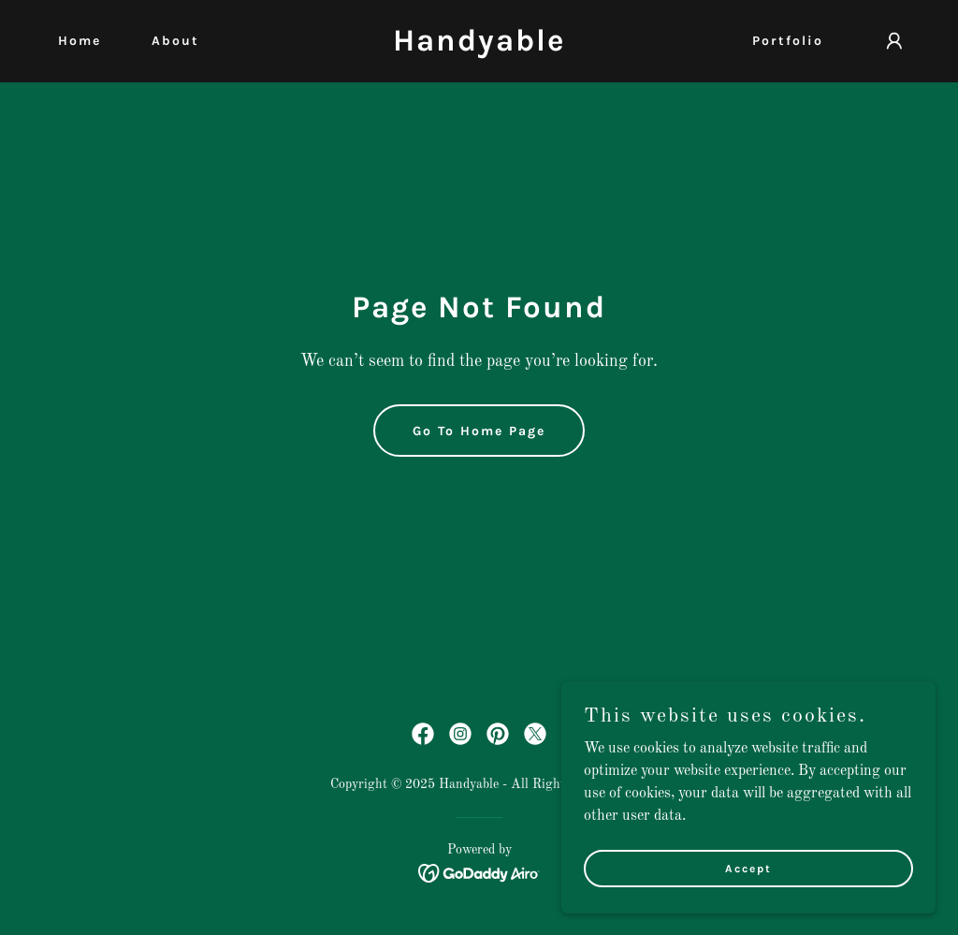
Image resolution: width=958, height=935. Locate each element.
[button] (894, 41)
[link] (478, 46)
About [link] (175, 41)
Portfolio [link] (787, 41)
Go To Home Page (479, 431)
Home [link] (79, 41)
